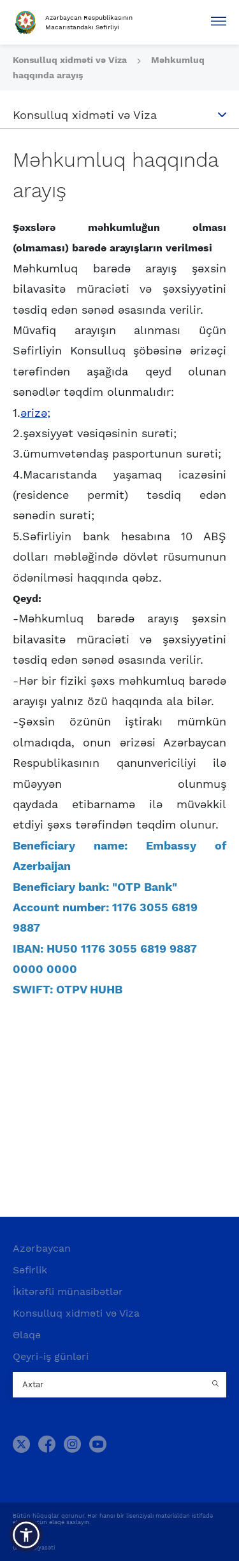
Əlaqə (27, 1335)
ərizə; (35, 412)
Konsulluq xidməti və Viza (71, 60)
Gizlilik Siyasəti (34, 1547)
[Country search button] (216, 1384)
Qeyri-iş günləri (51, 1356)
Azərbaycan (42, 1248)
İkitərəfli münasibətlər (68, 1291)
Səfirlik (30, 1270)
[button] (26, 1535)
